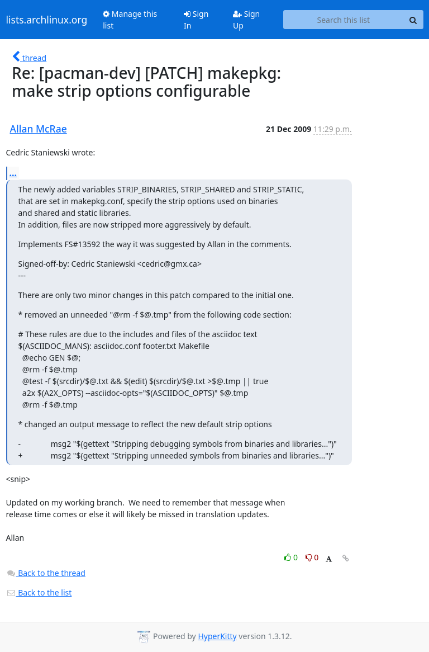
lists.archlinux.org (47, 19)
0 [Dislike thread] (312, 557)
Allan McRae (38, 128)
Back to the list (39, 592)
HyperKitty (217, 636)
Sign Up (246, 19)
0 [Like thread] (291, 557)
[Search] (413, 19)
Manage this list (130, 19)
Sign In (196, 19)
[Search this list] (343, 19)
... (13, 173)
